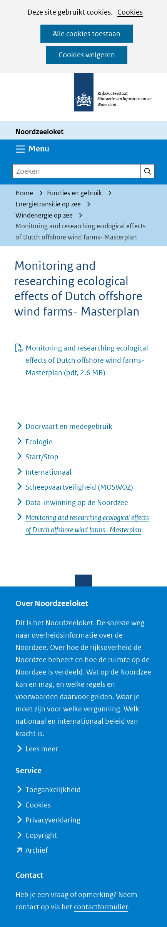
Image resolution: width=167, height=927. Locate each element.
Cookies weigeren (86, 54)
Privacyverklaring (52, 820)
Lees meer (41, 748)
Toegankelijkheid (53, 789)
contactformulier (101, 906)
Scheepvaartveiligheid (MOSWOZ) (79, 487)
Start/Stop (41, 456)
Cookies (130, 12)
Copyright (41, 835)
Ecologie (38, 441)
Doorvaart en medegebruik (68, 426)
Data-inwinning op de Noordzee (76, 502)
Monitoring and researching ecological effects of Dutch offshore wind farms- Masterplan (86, 360)
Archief (36, 850)
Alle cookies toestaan (86, 33)
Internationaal (48, 472)
